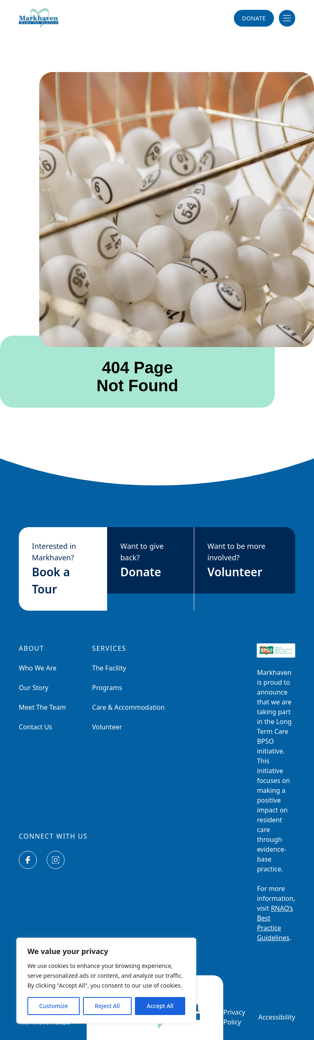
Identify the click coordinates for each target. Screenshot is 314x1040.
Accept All (160, 1006)
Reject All (107, 1006)
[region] (106, 981)
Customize (53, 1006)
